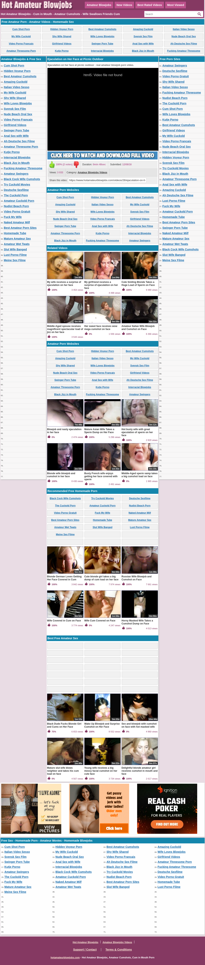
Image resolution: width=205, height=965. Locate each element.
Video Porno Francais (21, 43)
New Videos (124, 5)
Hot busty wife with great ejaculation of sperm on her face (137, 432)
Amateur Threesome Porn (21, 50)
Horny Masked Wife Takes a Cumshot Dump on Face (137, 622)
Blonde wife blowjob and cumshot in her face (61, 475)
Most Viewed (175, 5)
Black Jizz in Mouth (143, 50)
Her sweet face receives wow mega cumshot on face (100, 328)
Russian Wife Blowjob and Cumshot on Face (137, 578)
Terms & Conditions (119, 949)
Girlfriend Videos (61, 43)
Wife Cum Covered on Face (99, 620)
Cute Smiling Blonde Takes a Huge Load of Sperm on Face (138, 283)
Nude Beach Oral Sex (184, 36)
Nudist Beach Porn (16, 206)
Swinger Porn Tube (102, 43)
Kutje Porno (62, 50)
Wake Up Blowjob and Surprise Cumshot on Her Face (102, 725)
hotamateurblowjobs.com (65, 957)
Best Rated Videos (149, 5)
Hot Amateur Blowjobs (85, 942)
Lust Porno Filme (15, 254)
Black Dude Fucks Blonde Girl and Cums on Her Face (64, 725)
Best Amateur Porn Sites (20, 227)
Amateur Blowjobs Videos (92, 172)
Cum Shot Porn (21, 29)
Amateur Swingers (16, 173)
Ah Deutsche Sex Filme (183, 43)
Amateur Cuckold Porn (19, 200)
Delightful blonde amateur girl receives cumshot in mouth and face (140, 770)
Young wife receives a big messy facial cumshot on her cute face (100, 770)
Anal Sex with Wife (143, 43)
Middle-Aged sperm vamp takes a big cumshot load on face (140, 475)
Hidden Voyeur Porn (61, 29)
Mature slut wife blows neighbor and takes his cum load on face (63, 770)
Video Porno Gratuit (17, 211)
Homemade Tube (15, 233)
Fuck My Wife (13, 217)
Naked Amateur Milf (17, 222)
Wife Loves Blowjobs (102, 36)
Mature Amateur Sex (17, 238)
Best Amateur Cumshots (102, 29)
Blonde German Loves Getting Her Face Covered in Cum (64, 578)
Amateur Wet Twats (17, 244)
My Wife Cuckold (21, 36)
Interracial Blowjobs (102, 50)
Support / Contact (84, 949)
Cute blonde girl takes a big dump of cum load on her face (101, 578)
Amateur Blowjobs (99, 5)
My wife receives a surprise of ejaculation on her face (64, 283)
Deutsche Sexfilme (16, 190)
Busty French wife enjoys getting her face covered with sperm (101, 476)
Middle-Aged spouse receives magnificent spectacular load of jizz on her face (65, 329)
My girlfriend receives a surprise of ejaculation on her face (101, 285)
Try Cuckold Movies (17, 184)
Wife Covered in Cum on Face (64, 620)
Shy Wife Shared (61, 36)
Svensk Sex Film (143, 36)
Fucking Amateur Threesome (183, 50)
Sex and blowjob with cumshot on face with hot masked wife (139, 725)
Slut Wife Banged (15, 249)
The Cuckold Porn (16, 195)
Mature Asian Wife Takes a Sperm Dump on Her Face (99, 431)
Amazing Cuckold (143, 29)
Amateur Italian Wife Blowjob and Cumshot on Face (138, 328)
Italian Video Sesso (184, 29)
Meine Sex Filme (15, 260)
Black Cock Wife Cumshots (22, 179)
